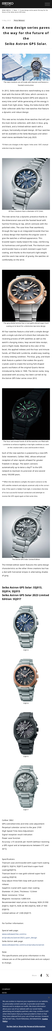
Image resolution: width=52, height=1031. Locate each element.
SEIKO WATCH (6, 10)
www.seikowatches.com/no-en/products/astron (23, 945)
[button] (47, 4)
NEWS (4, 993)
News (15, 10)
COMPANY (6, 989)
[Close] (49, 998)
